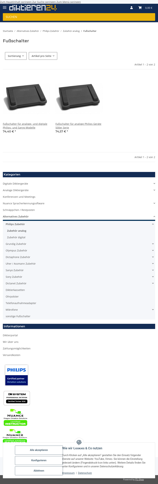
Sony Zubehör (14, 276)
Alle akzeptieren (39, 450)
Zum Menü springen (69, 2)
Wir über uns (10, 342)
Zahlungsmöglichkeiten (17, 348)
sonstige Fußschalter (18, 316)
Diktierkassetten (15, 290)
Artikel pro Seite (41, 56)
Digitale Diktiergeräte (15, 183)
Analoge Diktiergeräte (16, 190)
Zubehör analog (16, 230)
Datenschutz (85, 473)
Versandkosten (11, 355)
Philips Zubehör (15, 224)
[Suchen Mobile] (79, 17)
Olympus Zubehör (16, 250)
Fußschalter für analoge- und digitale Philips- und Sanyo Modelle (25, 125)
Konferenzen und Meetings (19, 196)
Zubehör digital (16, 237)
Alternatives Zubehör (16, 216)
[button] (131, 7)
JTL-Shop (139, 479)
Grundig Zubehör (16, 244)
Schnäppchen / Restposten (19, 210)
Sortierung (14, 56)
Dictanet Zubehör (16, 283)
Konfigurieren (39, 460)
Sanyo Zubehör (15, 270)
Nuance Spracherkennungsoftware (23, 203)
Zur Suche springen (44, 2)
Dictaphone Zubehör (18, 257)
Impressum (68, 473)
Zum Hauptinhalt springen (16, 2)
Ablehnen (39, 470)
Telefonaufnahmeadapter (21, 303)
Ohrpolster (12, 296)
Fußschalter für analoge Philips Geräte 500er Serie (78, 125)
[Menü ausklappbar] (4, 6)
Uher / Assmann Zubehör (21, 263)
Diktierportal (10, 335)
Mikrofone (12, 309)
